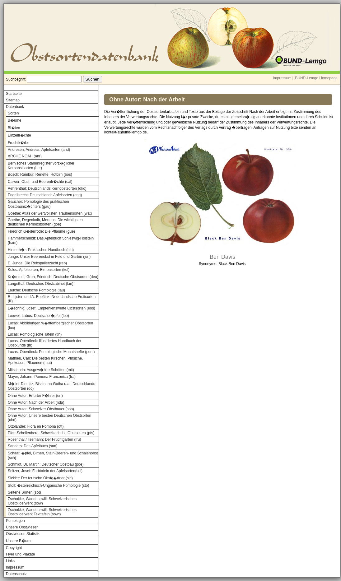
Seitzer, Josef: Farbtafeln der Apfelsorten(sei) (45, 471)
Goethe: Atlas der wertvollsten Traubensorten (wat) (50, 213)
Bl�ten (14, 128)
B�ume (14, 120)
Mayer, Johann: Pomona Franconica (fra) (42, 376)
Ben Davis (222, 257)
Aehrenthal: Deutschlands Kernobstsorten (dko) (47, 188)
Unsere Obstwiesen (22, 527)
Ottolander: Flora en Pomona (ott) (35, 426)
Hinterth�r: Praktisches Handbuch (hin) (41, 250)
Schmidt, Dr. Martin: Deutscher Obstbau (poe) (45, 464)
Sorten (13, 113)
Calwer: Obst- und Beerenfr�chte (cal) (40, 181)
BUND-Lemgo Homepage (316, 78)
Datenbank (15, 107)
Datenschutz (16, 574)
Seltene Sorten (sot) (24, 492)
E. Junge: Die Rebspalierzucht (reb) (37, 263)
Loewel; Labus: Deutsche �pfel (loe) (38, 316)
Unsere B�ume (19, 541)
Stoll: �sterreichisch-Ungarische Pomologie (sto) (48, 485)
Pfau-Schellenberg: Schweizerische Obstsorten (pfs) (51, 433)
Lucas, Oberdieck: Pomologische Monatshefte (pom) (51, 352)
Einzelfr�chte (19, 135)
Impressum (282, 78)
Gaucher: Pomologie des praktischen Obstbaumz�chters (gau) (38, 204)
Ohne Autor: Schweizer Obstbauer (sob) (41, 409)
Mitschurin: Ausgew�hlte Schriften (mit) (41, 370)
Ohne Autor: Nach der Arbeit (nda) (36, 402)
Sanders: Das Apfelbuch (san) (32, 446)
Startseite (14, 93)
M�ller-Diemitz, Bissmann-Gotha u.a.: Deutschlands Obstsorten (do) (51, 386)
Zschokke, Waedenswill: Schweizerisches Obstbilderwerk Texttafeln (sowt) (42, 512)
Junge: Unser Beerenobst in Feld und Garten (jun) (49, 256)
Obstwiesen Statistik (23, 534)
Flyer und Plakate (20, 554)
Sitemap (13, 100)
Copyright (14, 548)
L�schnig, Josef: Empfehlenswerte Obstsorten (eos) (51, 308)
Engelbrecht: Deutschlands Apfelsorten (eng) (45, 195)
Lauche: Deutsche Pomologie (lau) (36, 290)
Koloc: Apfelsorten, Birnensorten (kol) (38, 269)
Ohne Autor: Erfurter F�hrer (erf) (35, 395)
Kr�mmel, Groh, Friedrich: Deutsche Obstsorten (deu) (53, 277)
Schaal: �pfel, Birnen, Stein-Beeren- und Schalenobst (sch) (53, 455)
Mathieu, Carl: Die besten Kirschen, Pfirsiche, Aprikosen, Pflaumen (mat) (45, 360)
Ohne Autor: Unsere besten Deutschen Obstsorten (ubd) (49, 417)
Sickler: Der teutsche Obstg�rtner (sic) (40, 478)
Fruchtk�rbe (18, 143)
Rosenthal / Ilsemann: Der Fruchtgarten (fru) (44, 439)
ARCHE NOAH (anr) (25, 156)
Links (10, 561)
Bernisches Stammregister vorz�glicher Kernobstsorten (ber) (41, 165)
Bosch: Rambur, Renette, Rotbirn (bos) (40, 174)
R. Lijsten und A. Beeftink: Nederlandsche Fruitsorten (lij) (52, 299)
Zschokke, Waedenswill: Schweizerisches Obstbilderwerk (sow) (42, 501)
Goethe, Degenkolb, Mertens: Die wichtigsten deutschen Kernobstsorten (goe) (45, 222)
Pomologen (15, 520)
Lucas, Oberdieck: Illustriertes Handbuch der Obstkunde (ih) (45, 343)
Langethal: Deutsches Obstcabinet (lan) (40, 283)
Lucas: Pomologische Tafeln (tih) (35, 334)
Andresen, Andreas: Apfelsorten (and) (39, 149)
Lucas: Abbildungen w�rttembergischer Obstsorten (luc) (50, 325)
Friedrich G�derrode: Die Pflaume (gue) (41, 231)
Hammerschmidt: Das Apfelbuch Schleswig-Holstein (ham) (51, 240)
